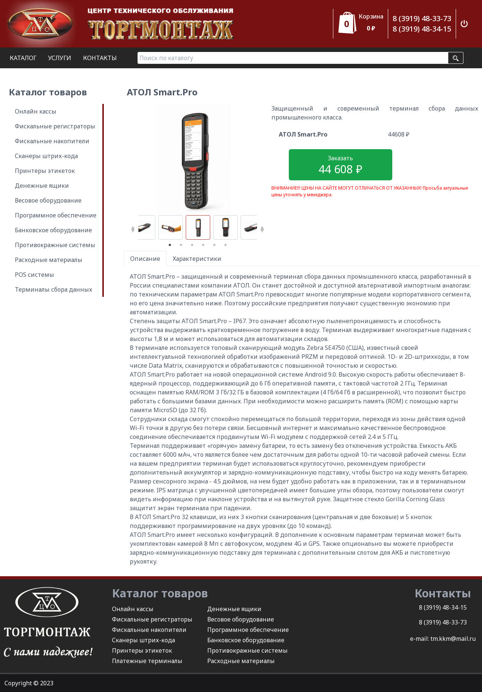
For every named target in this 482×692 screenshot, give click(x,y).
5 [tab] (214, 245)
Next (262, 227)
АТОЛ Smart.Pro (303, 134)
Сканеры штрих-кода (46, 156)
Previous (132, 227)
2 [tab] (181, 245)
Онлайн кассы (35, 111)
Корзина (371, 16)
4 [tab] (203, 245)
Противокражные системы (55, 245)
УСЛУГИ (59, 58)
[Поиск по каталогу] (293, 58)
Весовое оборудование (48, 200)
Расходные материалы (48, 260)
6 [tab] (225, 245)
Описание (145, 259)
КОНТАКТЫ (100, 58)
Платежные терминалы (147, 661)
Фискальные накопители (52, 141)
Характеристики (197, 259)
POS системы (34, 274)
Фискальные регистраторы (55, 126)
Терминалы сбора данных (53, 289)
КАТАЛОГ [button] (23, 58)
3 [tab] (192, 245)
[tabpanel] (198, 227)
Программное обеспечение (55, 215)
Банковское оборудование (53, 230)
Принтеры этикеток (45, 171)
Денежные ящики (42, 185)
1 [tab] (170, 245)
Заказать (340, 165)
